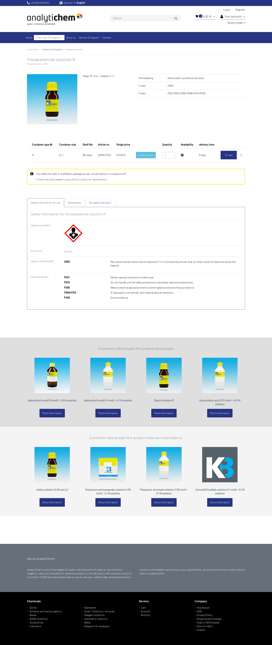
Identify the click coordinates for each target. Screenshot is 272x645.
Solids (33, 607)
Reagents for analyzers (97, 626)
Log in (226, 9)
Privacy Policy (204, 615)
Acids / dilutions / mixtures (99, 611)
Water (87, 622)
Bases (33, 615)
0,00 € (205, 16)
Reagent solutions (94, 615)
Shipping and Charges (209, 618)
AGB (199, 611)
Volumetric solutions (95, 618)
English (81, 2)
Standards (90, 607)
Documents (74, 202)
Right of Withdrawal (208, 622)
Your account (232, 17)
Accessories (36, 622)
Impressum (203, 607)
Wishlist (145, 615)
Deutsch (68, 2)
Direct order (236, 22)
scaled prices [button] (145, 155)
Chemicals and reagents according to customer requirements (71, 179)
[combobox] (145, 18)
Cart (143, 607)
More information (52, 413)
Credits (201, 629)
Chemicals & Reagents (49, 37)
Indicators (35, 626)
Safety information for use (45, 202)
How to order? (205, 626)
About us (71, 37)
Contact (106, 37)
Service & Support (89, 37)
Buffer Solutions (39, 618)
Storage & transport (100, 202)
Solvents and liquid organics (46, 611)
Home (29, 37)
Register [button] (240, 9)
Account (145, 611)
